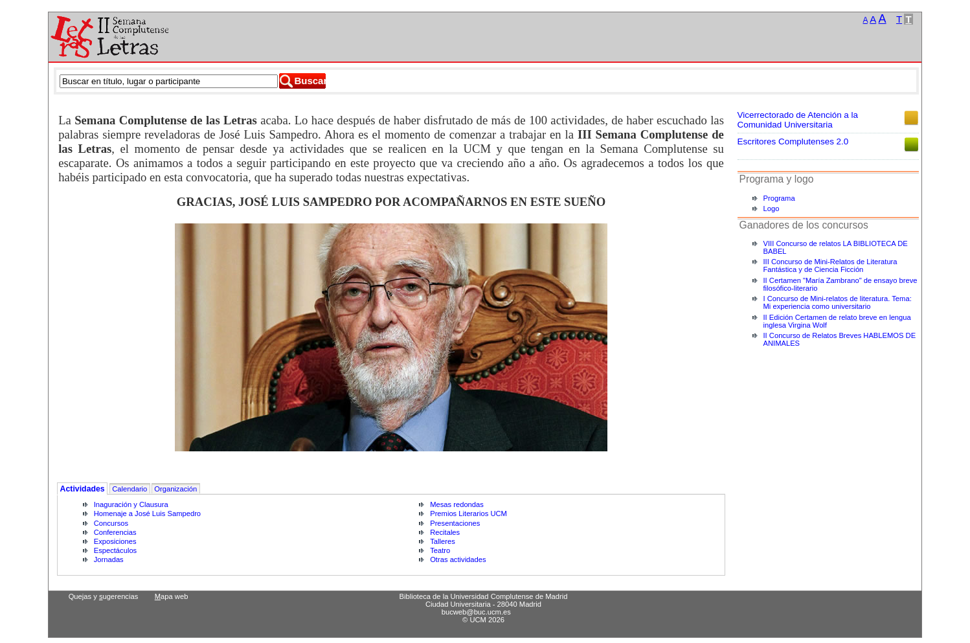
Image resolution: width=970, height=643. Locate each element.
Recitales (445, 532)
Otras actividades (458, 559)
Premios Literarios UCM (468, 513)
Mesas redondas (457, 504)
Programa (779, 198)
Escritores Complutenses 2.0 (793, 141)
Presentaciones (455, 523)
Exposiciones (115, 541)
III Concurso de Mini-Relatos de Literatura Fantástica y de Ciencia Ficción (830, 265)
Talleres (442, 541)
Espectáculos (115, 550)
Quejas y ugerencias (104, 596)
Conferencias (115, 532)
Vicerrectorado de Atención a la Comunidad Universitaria (798, 120)
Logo (771, 208)
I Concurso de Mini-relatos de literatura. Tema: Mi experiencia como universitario (837, 302)
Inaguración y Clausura (131, 504)
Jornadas (109, 559)
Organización (175, 489)
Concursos (111, 523)
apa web (171, 596)
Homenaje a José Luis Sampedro (147, 513)
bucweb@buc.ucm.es (476, 612)
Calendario (129, 489)
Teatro (440, 550)
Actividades (82, 488)
